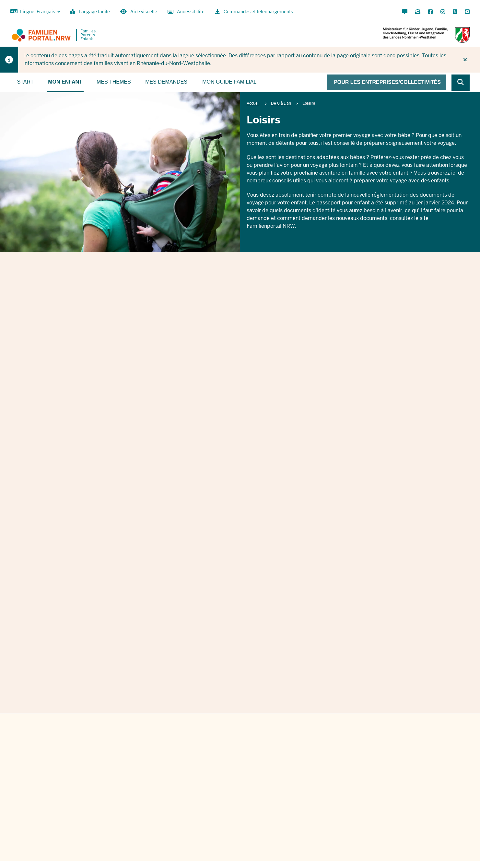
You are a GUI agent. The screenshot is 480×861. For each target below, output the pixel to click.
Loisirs (238, 311)
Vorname (192, 603)
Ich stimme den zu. (248, 675)
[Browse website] (460, 83)
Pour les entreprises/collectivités (387, 82)
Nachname (324, 603)
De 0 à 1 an (281, 103)
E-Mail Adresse (200, 637)
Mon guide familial (229, 82)
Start (25, 82)
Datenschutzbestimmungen (263, 675)
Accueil (253, 103)
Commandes (351, 844)
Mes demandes (166, 82)
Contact (321, 844)
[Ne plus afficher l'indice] (465, 59)
